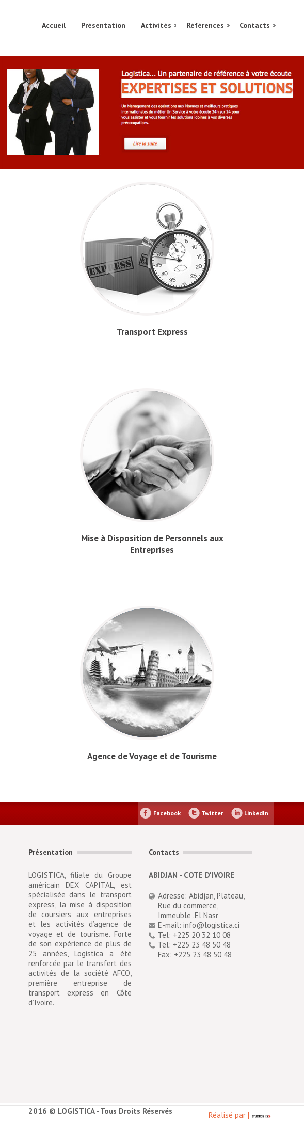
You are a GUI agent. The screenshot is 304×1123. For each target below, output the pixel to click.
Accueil (54, 25)
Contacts (254, 25)
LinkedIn (256, 813)
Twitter (212, 813)
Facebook (167, 813)
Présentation (103, 25)
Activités (156, 25)
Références (205, 25)
